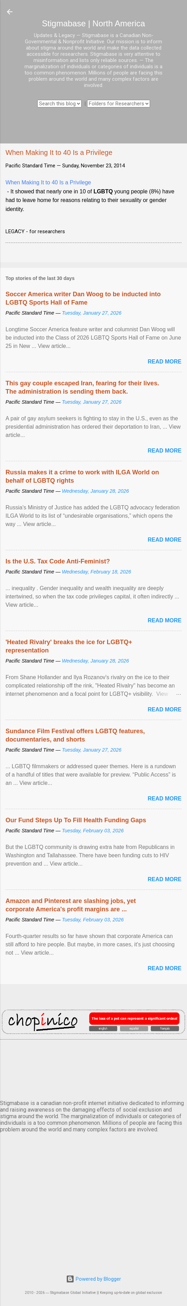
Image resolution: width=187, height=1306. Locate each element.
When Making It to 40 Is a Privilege (48, 182)
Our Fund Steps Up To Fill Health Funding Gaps (76, 820)
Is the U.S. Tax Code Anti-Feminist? (58, 561)
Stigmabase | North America (93, 23)
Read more (164, 362)
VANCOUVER (93, 1068)
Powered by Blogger (93, 1279)
